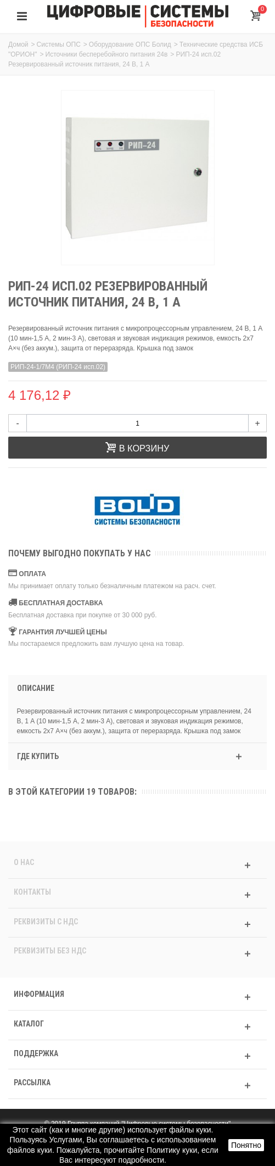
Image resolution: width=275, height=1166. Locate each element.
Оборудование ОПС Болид (130, 44)
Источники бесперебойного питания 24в (107, 54)
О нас (24, 862)
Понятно (246, 1145)
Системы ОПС (59, 44)
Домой (18, 44)
